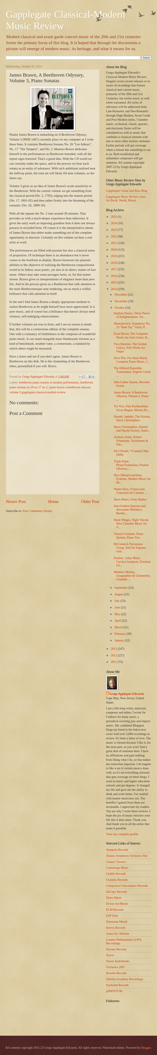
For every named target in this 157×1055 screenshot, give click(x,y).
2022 (114, 236)
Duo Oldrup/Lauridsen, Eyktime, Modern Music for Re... (132, 478)
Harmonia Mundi (116, 921)
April (118, 620)
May (118, 614)
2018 (114, 262)
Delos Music (114, 897)
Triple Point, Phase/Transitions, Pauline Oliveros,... (131, 465)
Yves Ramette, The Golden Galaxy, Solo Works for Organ (130, 347)
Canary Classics (116, 861)
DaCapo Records (116, 891)
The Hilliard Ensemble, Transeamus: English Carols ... (132, 371)
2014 (114, 289)
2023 (114, 230)
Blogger (146, 1047)
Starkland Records (117, 985)
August (119, 594)
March (119, 627)
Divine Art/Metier (117, 903)
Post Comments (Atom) (37, 511)
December (121, 294)
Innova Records (115, 927)
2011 (114, 662)
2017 (114, 269)
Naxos (110, 955)
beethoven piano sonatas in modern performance (49, 382)
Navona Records (116, 949)
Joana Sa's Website (117, 933)
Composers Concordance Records (127, 885)
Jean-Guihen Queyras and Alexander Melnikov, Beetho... (129, 509)
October (120, 307)
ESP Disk (112, 915)
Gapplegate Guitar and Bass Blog (126, 190)
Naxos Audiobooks (118, 961)
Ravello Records (116, 973)
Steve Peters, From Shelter (130, 499)
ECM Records (115, 909)
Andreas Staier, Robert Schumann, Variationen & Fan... (131, 440)
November (121, 301)
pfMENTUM (114, 991)
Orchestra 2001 (115, 967)
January (120, 640)
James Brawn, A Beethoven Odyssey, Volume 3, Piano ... (131, 396)
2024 (114, 223)
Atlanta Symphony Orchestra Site (126, 855)
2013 (114, 648)
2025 (114, 216)
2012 (114, 655)
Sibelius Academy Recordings (124, 979)
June (118, 607)
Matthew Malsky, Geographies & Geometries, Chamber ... (132, 575)
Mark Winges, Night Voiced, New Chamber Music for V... (131, 523)
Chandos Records (117, 879)
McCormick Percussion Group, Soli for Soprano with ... (130, 547)
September (121, 587)
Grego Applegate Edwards (126, 694)
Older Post (90, 501)
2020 (114, 249)
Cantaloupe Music (117, 867)
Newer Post (16, 501)
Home (53, 501)
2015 (114, 282)
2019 (114, 256)
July (117, 600)
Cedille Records (116, 873)
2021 (114, 243)
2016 (114, 276)
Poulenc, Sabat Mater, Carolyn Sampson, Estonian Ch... (132, 561)
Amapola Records (117, 849)
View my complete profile (122, 834)
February (120, 633)
